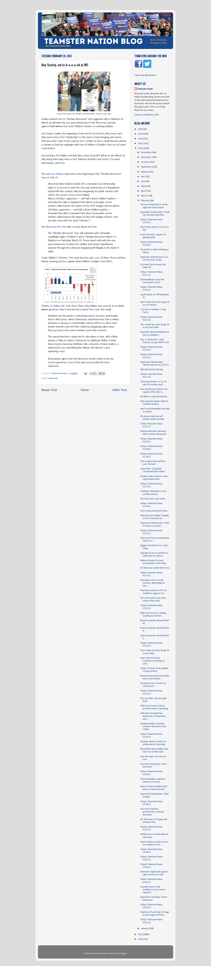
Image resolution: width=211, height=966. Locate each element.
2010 (140, 939)
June (143, 181)
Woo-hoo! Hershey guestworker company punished (152, 812)
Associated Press (85, 309)
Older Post (119, 390)
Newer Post (49, 390)
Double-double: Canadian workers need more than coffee (153, 726)
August (144, 172)
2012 (140, 148)
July (143, 176)
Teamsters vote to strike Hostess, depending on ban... (152, 583)
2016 (140, 129)
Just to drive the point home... (154, 511)
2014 (140, 139)
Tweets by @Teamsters (145, 75)
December (146, 152)
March (144, 196)
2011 (140, 934)
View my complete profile (146, 115)
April (143, 191)
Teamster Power (145, 89)
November (146, 157)
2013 (140, 143)
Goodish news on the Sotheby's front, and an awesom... (152, 890)
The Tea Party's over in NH (152, 499)
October (145, 162)
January (145, 928)
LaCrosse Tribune (55, 174)
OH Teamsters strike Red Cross (154, 568)
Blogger (123, 953)
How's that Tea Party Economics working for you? (152, 661)
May (143, 186)
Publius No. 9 (60, 306)
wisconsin (53, 378)
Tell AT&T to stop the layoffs (153, 396)
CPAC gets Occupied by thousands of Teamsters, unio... (153, 716)
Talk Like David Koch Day (151, 369)
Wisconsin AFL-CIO (56, 227)
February (145, 200)
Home (85, 390)
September (146, 167)
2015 (140, 134)
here (62, 163)
